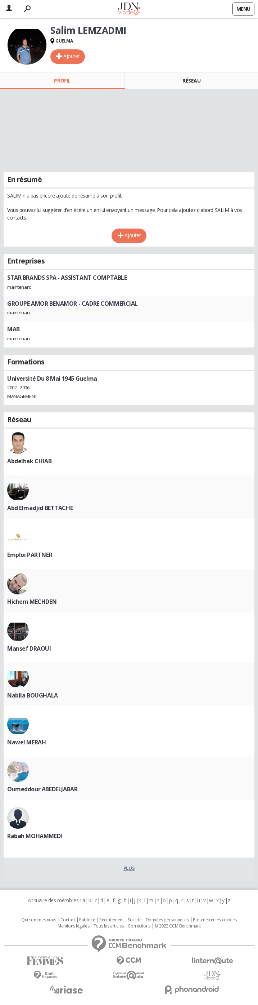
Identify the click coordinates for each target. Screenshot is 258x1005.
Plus (129, 868)
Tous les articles (109, 926)
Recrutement (111, 919)
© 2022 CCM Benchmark (177, 926)
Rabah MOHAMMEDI (34, 836)
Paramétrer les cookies (215, 919)
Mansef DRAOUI (29, 648)
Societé (134, 919)
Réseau (191, 80)
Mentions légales (73, 926)
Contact (67, 919)
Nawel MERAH (26, 742)
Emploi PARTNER (29, 555)
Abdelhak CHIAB (29, 461)
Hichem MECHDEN (31, 602)
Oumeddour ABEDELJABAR (42, 789)
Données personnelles (167, 919)
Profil (62, 80)
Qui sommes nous (38, 919)
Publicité (87, 919)
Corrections (139, 926)
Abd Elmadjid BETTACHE (40, 508)
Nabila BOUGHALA (32, 695)
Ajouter (71, 56)
